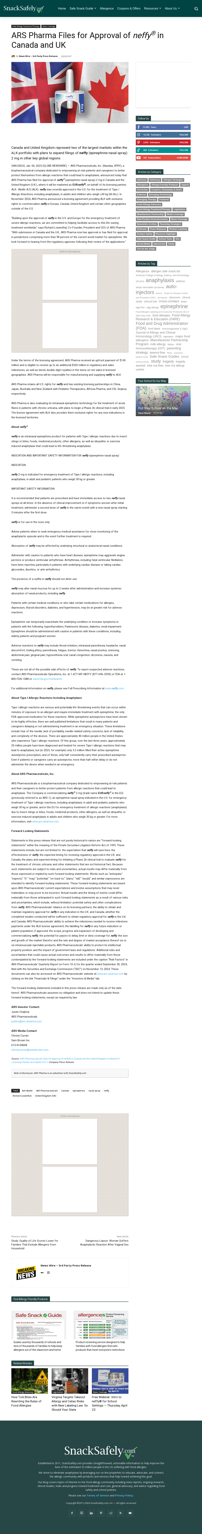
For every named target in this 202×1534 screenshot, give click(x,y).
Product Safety (144, 234)
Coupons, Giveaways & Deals (166, 189)
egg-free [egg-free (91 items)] (140, 307)
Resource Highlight (166, 234)
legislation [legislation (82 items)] (168, 336)
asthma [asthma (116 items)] (180, 281)
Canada (65, 1090)
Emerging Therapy (146, 199)
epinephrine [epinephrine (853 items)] (174, 306)
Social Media (143, 244)
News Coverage (48, 26)
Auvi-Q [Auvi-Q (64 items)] (159, 293)
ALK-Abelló (27, 1090)
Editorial (141, 194)
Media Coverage (175, 214)
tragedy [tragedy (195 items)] (168, 361)
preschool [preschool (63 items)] (178, 353)
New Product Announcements (152, 219)
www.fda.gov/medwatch (47, 679)
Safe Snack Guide (146, 239)
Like (186, 127)
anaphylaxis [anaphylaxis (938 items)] (160, 280)
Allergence (142, 184)
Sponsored (159, 244)
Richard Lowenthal (22, 1095)
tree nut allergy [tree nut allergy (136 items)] (175, 365)
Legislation (58, 1392)
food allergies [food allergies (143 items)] (161, 315)
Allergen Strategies (173, 180)
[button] (196, 8)
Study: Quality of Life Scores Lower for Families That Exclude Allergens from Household (34, 1244)
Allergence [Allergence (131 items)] (142, 271)
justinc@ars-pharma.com (26, 1021)
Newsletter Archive (147, 224)
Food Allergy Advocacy (22, 1392)
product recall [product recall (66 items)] (142, 357)
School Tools (165, 239)
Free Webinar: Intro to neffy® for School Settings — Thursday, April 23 (109, 1400)
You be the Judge (146, 248)
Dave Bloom (144, 413)
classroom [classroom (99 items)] (174, 297)
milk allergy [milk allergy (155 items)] (158, 344)
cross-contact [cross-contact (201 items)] (169, 301)
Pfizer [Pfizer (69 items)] (169, 353)
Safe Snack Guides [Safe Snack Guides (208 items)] (164, 356)
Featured (164, 199)
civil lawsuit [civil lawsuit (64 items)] (162, 298)
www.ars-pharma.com (45, 821)
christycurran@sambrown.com (29, 1049)
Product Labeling (178, 229)
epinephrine (79, 1090)
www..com (114, 688)
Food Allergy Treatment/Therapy (25, 26)
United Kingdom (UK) (45, 1095)
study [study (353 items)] (156, 361)
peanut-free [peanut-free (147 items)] (157, 352)
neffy (106, 1090)
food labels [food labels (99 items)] (154, 328)
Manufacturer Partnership (150, 214)
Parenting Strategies (170, 224)
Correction (142, 189)
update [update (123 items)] (140, 369)
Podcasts (142, 229)
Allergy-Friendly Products (165, 184)
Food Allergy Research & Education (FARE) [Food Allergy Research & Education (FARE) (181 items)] (163, 317)
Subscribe (182, 157)
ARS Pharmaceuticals (47, 1090)
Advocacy (155, 180)
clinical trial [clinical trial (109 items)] (150, 301)
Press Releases (158, 229)
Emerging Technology (160, 194)
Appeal (185, 184)
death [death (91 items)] (184, 301)
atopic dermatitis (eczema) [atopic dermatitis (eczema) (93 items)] (150, 287)
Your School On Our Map (152, 380)
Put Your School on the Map (158, 408)
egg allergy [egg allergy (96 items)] (153, 307)
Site (177, 239)
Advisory (141, 180)
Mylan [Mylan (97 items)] (171, 344)
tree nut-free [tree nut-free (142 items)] (155, 365)
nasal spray (94, 1090)
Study (171, 244)
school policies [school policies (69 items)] (142, 362)
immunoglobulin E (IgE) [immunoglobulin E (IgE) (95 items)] (175, 328)
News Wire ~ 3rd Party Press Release (38, 56)
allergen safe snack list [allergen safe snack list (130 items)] (165, 271)
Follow (183, 134)
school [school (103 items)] (184, 356)
